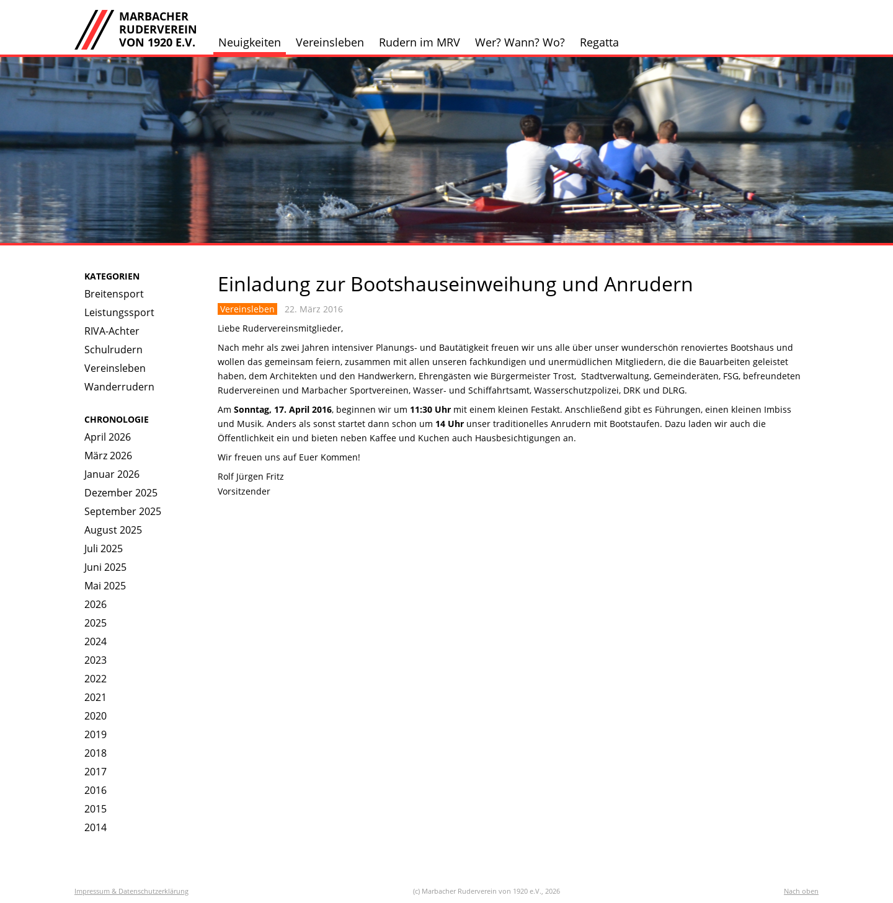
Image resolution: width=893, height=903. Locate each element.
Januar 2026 (112, 474)
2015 (95, 809)
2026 (95, 604)
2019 (95, 734)
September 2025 (122, 511)
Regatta (599, 42)
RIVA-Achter (112, 331)
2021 (95, 697)
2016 (95, 790)
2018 (95, 753)
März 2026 (108, 455)
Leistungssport (119, 312)
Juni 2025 (105, 567)
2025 (95, 623)
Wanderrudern (119, 387)
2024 (95, 641)
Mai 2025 (105, 585)
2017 (95, 771)
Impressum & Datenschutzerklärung (131, 891)
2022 (95, 678)
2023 (95, 660)
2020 (95, 716)
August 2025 (113, 530)
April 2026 (107, 437)
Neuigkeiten (249, 42)
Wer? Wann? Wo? (520, 42)
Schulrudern (113, 349)
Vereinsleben (330, 42)
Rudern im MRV (419, 42)
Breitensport (114, 294)
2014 (95, 827)
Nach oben (801, 891)
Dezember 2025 (121, 493)
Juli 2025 (103, 548)
